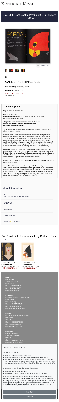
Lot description (11, 106)
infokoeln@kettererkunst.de (14, 342)
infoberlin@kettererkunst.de (14, 326)
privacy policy (27, 386)
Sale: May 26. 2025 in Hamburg (29, 15)
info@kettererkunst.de (12, 290)
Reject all (29, 392)
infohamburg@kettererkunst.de (15, 308)
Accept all (29, 397)
